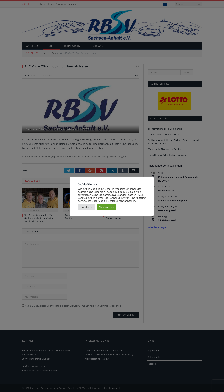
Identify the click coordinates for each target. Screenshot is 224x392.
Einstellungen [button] (86, 206)
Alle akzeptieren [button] (106, 206)
